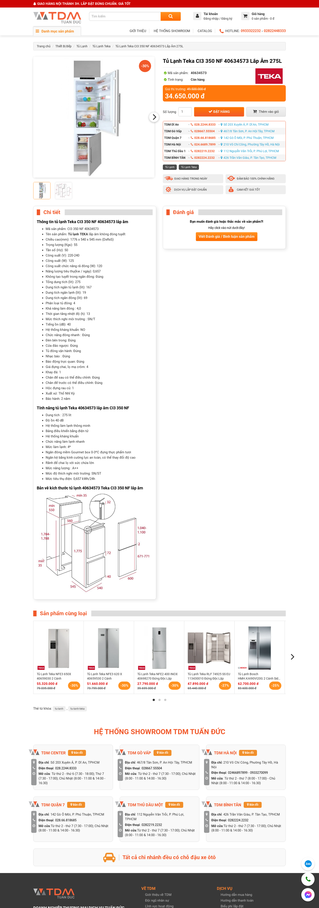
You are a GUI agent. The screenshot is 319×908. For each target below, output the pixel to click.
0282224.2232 (203, 157)
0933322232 (251, 31)
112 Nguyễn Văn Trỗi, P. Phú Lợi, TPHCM (250, 151)
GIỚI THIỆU (138, 31)
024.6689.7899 (203, 144)
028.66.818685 (203, 138)
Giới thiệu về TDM (158, 895)
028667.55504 (203, 131)
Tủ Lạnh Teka (101, 46)
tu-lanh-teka (77, 708)
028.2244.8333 (203, 124)
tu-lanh (59, 708)
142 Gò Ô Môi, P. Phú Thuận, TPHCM (247, 138)
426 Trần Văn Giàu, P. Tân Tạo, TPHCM (248, 157)
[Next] (154, 117)
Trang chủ (44, 46)
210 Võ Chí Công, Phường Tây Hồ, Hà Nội (250, 144)
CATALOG (205, 31)
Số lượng (169, 112)
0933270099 (259, 773)
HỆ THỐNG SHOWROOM (172, 31)
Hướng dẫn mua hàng (236, 895)
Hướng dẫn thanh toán (237, 900)
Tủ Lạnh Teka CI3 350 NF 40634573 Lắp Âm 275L (149, 46)
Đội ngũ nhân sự (157, 900)
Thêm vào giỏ (266, 111)
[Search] (171, 16)
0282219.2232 (203, 151)
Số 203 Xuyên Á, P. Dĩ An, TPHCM (244, 124)
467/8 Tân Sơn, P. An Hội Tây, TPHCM (247, 131)
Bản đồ (77, 752)
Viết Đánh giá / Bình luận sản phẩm (227, 236)
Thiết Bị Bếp (63, 46)
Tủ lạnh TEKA (78, 234)
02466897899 (237, 773)
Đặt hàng (219, 111)
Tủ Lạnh (82, 46)
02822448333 (275, 31)
